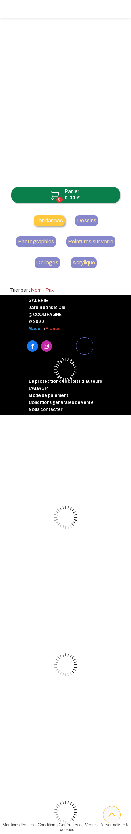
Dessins (86, 220)
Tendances (49, 220)
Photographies (36, 241)
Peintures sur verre (91, 241)
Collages (47, 263)
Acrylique (83, 263)
